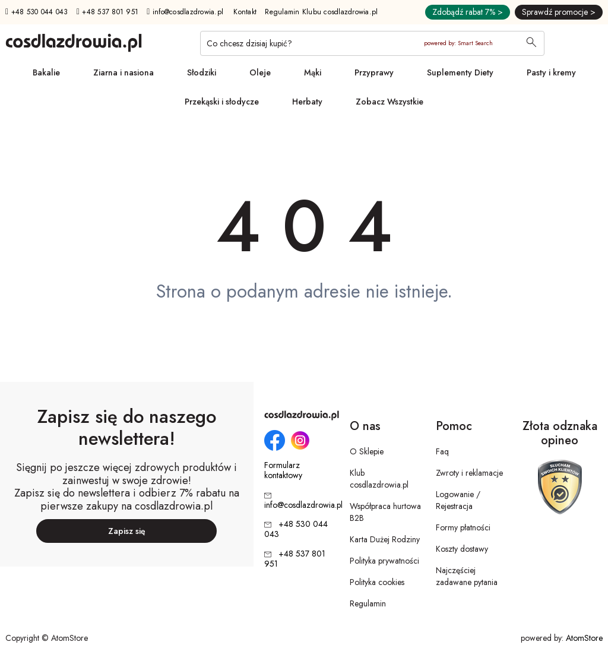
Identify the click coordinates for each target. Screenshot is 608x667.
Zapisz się (126, 531)
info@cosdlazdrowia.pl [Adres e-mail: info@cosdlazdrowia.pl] (185, 12)
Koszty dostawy (462, 549)
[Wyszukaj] (531, 43)
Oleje (260, 72)
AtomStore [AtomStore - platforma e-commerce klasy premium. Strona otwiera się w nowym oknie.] (584, 638)
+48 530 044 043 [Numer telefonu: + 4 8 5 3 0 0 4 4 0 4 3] (36, 12)
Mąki (312, 72)
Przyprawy (374, 72)
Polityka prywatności (384, 561)
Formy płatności (463, 527)
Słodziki (201, 72)
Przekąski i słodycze (222, 102)
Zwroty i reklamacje (469, 473)
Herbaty (307, 102)
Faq (442, 451)
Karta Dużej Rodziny (385, 539)
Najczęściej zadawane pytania (467, 576)
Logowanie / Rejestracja (458, 500)
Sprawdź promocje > (559, 12)
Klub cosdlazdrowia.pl (379, 479)
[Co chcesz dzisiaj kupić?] (372, 43)
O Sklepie (367, 451)
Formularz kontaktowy (283, 470)
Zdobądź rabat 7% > (467, 12)
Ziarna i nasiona (123, 72)
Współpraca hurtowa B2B (385, 512)
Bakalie (46, 72)
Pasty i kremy (551, 72)
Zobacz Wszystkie (389, 102)
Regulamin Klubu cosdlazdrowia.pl (321, 12)
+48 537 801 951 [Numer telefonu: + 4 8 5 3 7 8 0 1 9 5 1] (107, 12)
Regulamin (368, 603)
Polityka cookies (377, 582)
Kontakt (244, 12)
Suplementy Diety (460, 72)
